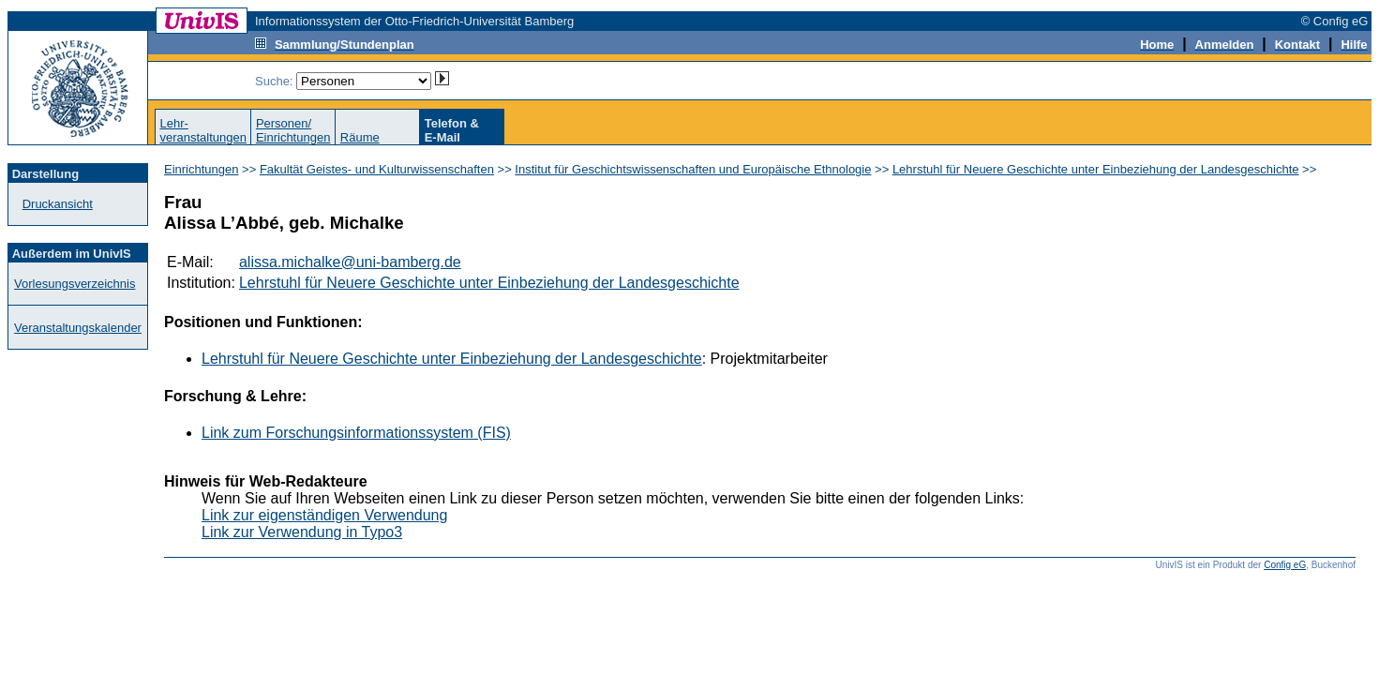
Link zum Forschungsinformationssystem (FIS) (356, 433)
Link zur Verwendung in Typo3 (302, 532)
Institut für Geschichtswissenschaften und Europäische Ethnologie (693, 169)
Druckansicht (57, 204)
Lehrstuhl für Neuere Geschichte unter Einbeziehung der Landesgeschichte (1095, 169)
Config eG (1285, 565)
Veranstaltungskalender (78, 328)
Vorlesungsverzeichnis (74, 284)
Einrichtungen (201, 169)
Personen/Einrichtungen (293, 130)
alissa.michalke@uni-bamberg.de (350, 262)
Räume (360, 137)
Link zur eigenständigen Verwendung (324, 515)
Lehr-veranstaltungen (203, 130)
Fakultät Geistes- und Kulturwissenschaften (377, 169)
